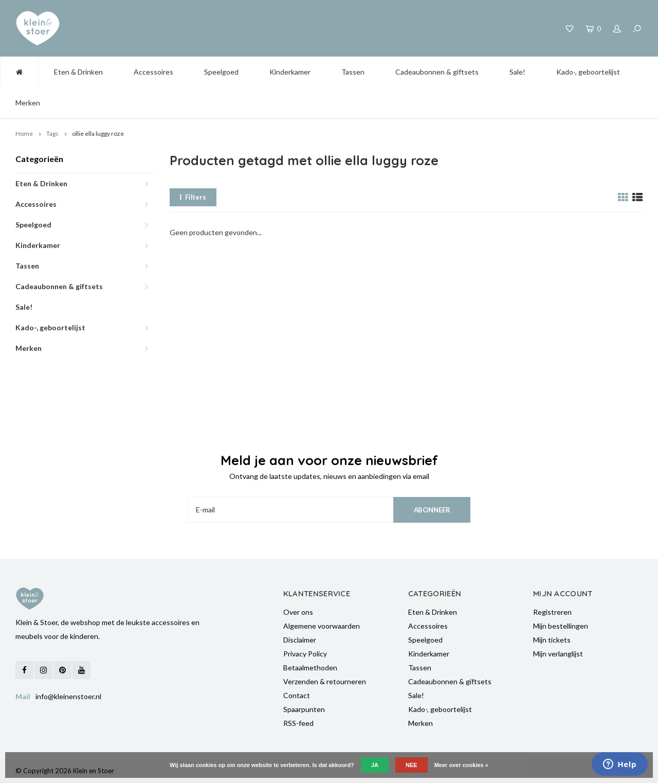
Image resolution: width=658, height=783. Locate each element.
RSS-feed (298, 723)
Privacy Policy (305, 653)
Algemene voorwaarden (321, 625)
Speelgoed (221, 71)
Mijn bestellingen (560, 625)
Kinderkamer (289, 71)
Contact (296, 695)
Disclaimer (299, 639)
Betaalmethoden (310, 667)
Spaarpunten (304, 709)
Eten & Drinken (78, 71)
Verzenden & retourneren (324, 681)
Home (24, 133)
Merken (27, 102)
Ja (374, 765)
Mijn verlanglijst (558, 653)
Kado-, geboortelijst (588, 71)
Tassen (352, 71)
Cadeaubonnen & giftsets (437, 71)
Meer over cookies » (461, 765)
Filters (193, 197)
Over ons (298, 612)
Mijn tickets (552, 639)
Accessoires (153, 71)
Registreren (552, 612)
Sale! (517, 71)
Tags (52, 133)
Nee (411, 765)
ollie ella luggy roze (98, 133)
